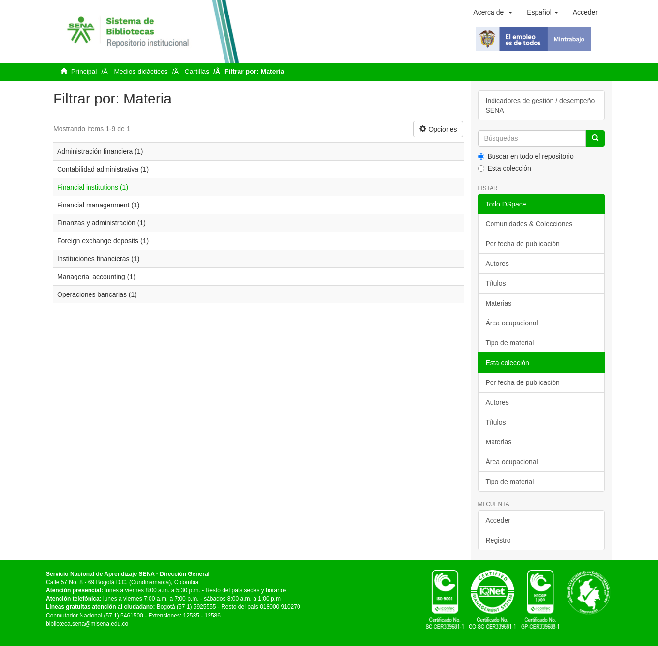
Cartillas (197, 71)
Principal (84, 71)
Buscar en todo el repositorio (526, 156)
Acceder (498, 520)
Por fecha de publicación (523, 244)
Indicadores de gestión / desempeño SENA (540, 105)
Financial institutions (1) (92, 187)
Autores (497, 263)
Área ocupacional (512, 323)
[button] (493, 12)
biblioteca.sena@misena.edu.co (87, 623)
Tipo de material (510, 343)
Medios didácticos (140, 71)
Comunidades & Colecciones (529, 224)
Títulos (496, 283)
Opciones (438, 129)
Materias (499, 303)
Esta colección (504, 168)
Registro (498, 540)
